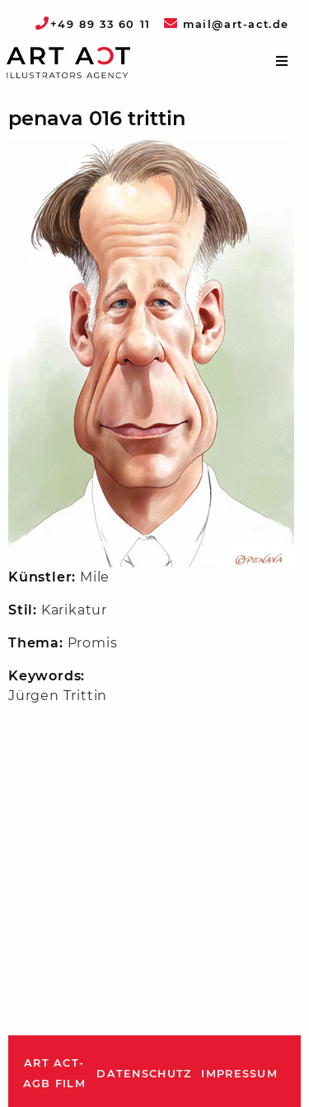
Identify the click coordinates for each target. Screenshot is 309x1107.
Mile (95, 577)
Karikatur (74, 610)
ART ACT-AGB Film (54, 1074)
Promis (93, 643)
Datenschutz (143, 1073)
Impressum (239, 1073)
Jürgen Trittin (57, 695)
